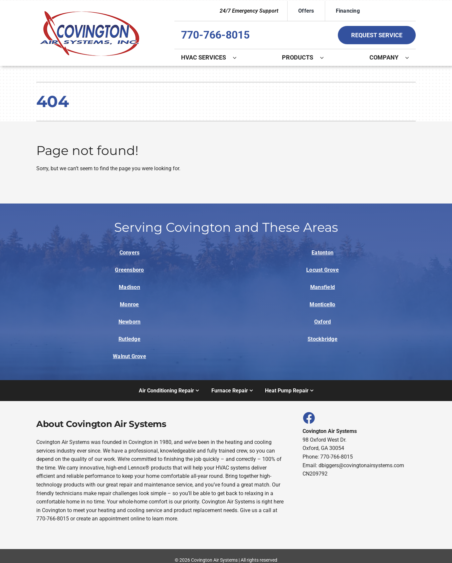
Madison (129, 287)
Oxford (322, 322)
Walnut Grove (129, 356)
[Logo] (89, 11)
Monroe (129, 304)
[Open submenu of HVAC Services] (238, 57)
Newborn (129, 322)
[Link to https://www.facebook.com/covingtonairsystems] (309, 418)
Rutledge (129, 339)
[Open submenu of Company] (410, 57)
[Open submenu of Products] (325, 57)
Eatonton (323, 252)
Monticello (322, 304)
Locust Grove (322, 270)
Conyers (129, 252)
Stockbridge (323, 339)
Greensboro (129, 270)
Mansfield (322, 287)
